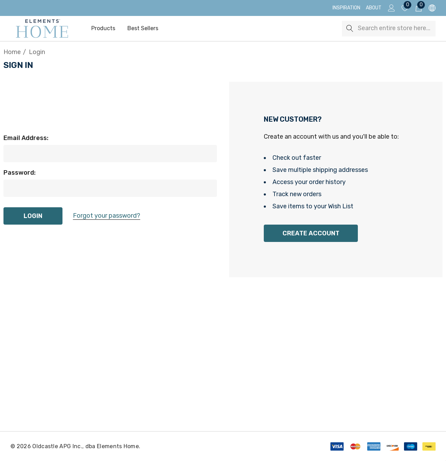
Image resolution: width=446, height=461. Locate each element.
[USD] (431, 8)
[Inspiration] (346, 8)
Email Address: (26, 137)
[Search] (349, 28)
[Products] (103, 29)
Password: (19, 172)
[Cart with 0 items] (418, 8)
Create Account (311, 233)
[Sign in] (391, 8)
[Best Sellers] (142, 28)
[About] (373, 8)
